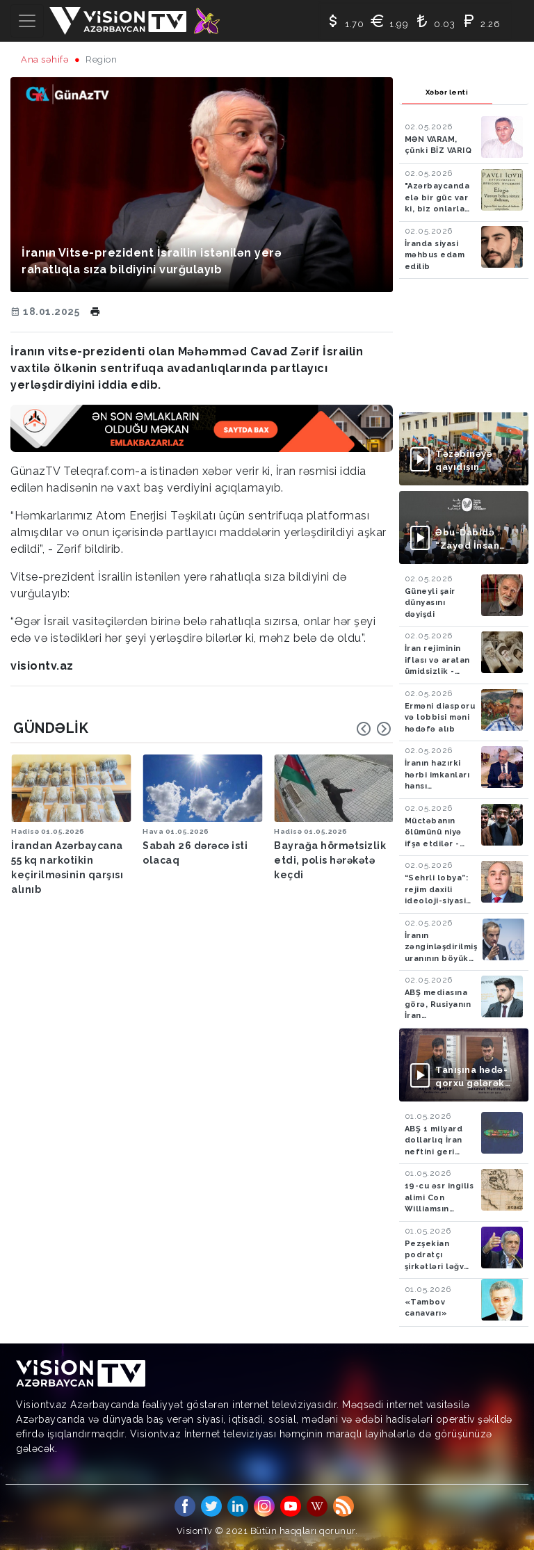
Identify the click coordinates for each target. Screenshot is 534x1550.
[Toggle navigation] (27, 21)
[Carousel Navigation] (374, 728)
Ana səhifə (45, 59)
